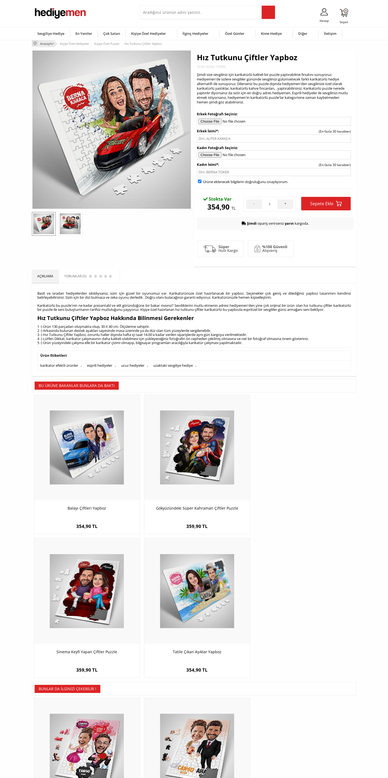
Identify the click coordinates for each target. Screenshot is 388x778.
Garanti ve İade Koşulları (53, 732)
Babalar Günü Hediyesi (214, 748)
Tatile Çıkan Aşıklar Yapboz (315, 477)
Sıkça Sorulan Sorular (51, 748)
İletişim (330, 33)
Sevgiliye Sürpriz (101, 740)
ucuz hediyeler (132, 364)
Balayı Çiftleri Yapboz (72, 477)
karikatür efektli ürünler (59, 364)
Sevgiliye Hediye (50, 33)
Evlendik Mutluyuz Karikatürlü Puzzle (153, 607)
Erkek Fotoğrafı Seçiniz (217, 113)
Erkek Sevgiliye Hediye (160, 732)
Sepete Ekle (326, 203)
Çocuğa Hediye (262, 724)
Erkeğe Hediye (262, 707)
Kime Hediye (271, 33)
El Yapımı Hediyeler (103, 732)
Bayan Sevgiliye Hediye (160, 740)
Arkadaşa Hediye (264, 740)
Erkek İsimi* (207, 130)
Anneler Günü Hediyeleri (215, 732)
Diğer (302, 33)
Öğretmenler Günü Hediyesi (218, 740)
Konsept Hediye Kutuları (161, 707)
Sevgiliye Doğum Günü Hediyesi (167, 724)
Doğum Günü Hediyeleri (215, 715)
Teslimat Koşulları (48, 707)
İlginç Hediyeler (195, 33)
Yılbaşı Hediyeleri (210, 724)
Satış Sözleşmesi (47, 724)
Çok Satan (111, 33)
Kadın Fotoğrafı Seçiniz (217, 146)
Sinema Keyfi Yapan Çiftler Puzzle (234, 477)
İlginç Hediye (260, 748)
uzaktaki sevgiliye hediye (173, 364)
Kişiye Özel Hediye (102, 707)
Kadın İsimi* (207, 163)
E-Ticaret (177, 771)
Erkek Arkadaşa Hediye (106, 715)
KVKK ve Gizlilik (46, 740)
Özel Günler (234, 33)
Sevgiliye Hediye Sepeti (160, 715)
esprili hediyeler (99, 364)
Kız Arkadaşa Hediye (104, 724)
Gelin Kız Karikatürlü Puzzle (235, 607)
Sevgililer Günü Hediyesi (215, 707)
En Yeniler (83, 33)
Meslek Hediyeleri (102, 748)
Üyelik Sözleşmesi (48, 715)
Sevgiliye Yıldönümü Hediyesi (165, 748)
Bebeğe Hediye (262, 732)
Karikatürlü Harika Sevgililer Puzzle (315, 607)
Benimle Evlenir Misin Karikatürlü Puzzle (72, 610)
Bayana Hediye (262, 715)
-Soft (166, 771)
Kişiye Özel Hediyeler (148, 33)
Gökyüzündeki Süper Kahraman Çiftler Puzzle (153, 479)
